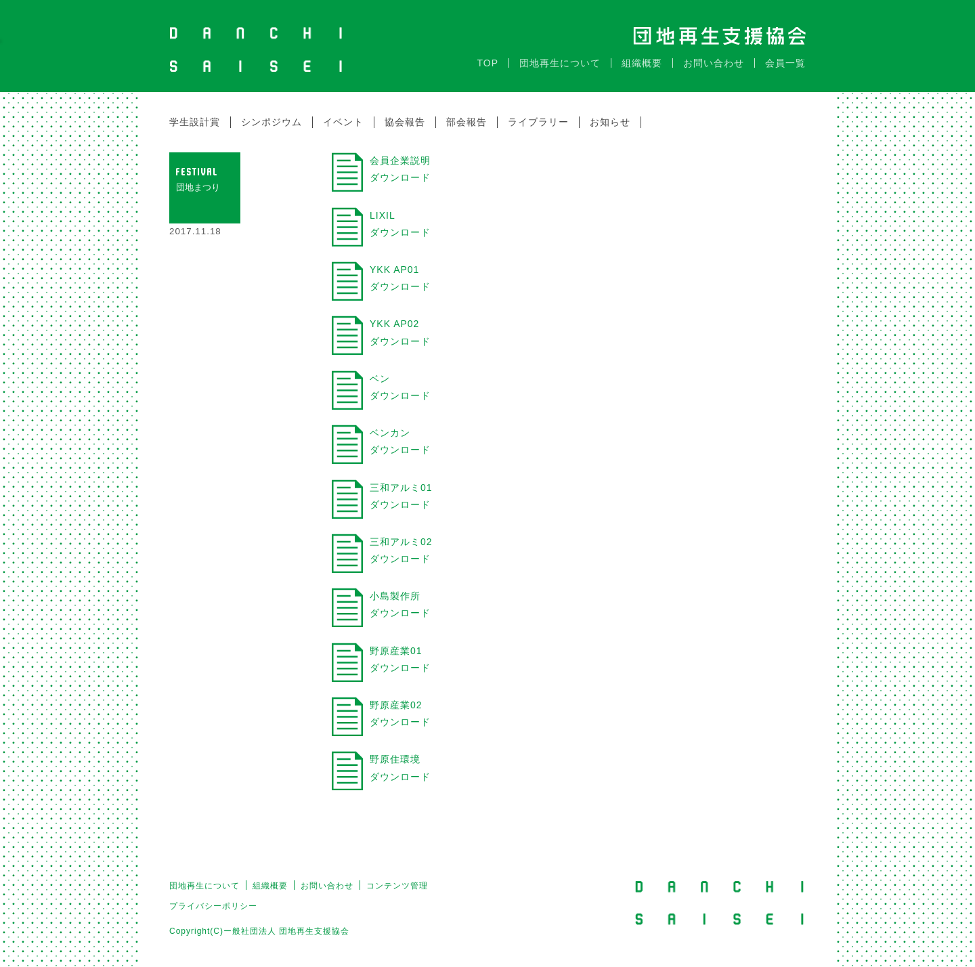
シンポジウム (271, 115)
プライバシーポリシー (213, 899)
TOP (487, 56)
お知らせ (610, 115)
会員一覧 (785, 56)
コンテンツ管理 (397, 879)
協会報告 (405, 115)
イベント (343, 115)
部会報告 (466, 115)
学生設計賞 (194, 115)
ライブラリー (538, 115)
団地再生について (560, 56)
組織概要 (642, 56)
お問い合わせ (713, 56)
